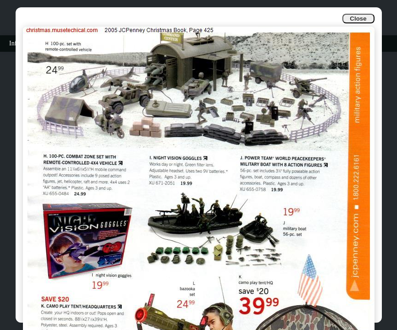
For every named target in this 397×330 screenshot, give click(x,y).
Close (358, 18)
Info (14, 43)
